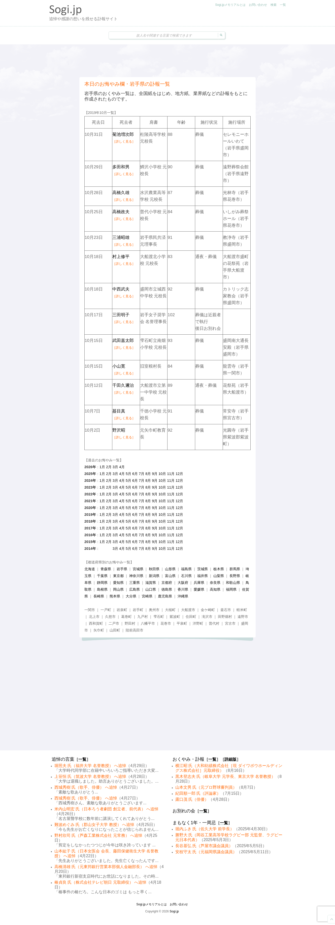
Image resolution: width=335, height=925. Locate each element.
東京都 (118, 576)
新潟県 (154, 576)
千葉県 (102, 576)
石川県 (186, 576)
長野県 (234, 576)
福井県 (202, 576)
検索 (274, 5)
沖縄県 (183, 596)
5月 (128, 474)
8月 (148, 474)
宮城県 (138, 569)
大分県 (131, 596)
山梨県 (218, 576)
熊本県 (115, 596)
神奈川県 (136, 576)
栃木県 (218, 569)
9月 (154, 474)
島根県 (102, 589)
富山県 (170, 576)
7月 (141, 474)
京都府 (166, 583)
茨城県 (202, 569)
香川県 (183, 589)
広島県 (134, 589)
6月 (135, 474)
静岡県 (102, 583)
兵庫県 (199, 583)
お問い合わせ (258, 5)
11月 (171, 474)
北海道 (89, 569)
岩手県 (122, 569)
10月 (162, 474)
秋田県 (154, 569)
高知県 (215, 589)
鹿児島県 (165, 596)
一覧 (283, 5)
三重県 (134, 583)
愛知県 (118, 583)
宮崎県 (147, 596)
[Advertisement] (167, 60)
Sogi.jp (174, 911)
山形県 (170, 569)
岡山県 (118, 589)
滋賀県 (150, 583)
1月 (102, 467)
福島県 (186, 569)
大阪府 (183, 583)
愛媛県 (199, 589)
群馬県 (234, 569)
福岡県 (231, 589)
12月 (179, 474)
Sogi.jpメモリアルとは (230, 5)
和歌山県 (233, 583)
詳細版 (230, 759)
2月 (109, 467)
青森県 (105, 569)
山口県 (150, 589)
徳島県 (166, 589)
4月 (122, 467)
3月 (115, 467)
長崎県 (98, 596)
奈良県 (215, 583)
